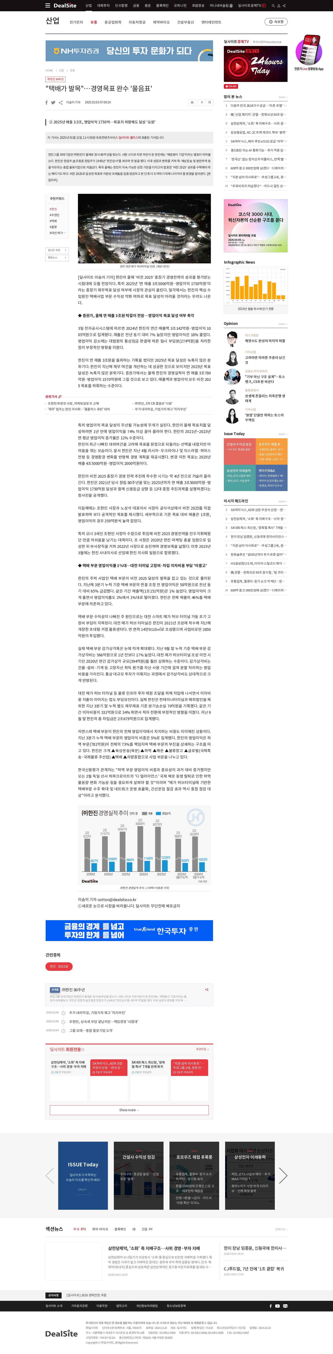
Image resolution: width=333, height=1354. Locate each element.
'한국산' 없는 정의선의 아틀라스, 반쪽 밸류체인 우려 (265, 159)
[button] (283, 1176)
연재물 (55, 989)
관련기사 (51, 396)
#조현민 (54, 215)
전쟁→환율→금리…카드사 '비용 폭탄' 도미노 (272, 459)
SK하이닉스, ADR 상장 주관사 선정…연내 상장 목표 (265, 510)
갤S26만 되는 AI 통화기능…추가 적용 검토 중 (260, 150)
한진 (59, 966)
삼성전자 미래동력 (239, 470)
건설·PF (147, 1229)
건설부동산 (185, 22)
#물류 (53, 227)
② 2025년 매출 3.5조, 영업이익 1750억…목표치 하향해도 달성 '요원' (102, 122)
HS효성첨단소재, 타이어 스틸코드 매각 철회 (259, 563)
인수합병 (121, 5)
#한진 (53, 209)
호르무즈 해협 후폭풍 (272, 444)
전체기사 (280, 1229)
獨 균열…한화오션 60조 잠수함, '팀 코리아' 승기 (262, 572)
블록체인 (162, 5)
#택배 (53, 221)
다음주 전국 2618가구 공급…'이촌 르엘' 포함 (260, 106)
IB (133, 1229)
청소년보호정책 (176, 1306)
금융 (136, 5)
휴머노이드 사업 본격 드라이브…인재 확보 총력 (240, 480)
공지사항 (53, 1295)
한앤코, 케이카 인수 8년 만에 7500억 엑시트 (272, 485)
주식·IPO (79, 1229)
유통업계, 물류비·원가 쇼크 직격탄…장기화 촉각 (272, 449)
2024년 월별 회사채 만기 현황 (256, 309)
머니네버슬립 (221, 5)
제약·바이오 (100, 1229)
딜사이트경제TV (252, 5)
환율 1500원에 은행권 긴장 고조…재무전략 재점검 (272, 454)
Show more (129, 1110)
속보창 (279, 22)
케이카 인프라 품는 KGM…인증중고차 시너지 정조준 (272, 480)
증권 (148, 5)
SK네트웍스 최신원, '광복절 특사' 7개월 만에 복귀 (263, 528)
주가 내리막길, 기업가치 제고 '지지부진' (161, 409)
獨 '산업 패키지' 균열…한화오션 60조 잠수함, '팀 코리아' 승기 (271, 115)
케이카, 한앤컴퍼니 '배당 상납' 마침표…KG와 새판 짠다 (272, 475)
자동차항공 (137, 22)
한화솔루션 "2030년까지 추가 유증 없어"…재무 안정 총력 (268, 555)
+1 (207, 989)
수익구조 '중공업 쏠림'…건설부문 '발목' (240, 449)
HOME (49, 70)
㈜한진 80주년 (55, 79)
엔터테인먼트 (211, 22)
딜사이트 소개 (53, 1306)
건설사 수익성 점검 (239, 444)
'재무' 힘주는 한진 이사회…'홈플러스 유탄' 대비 (79, 409)
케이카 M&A (267, 470)
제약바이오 (161, 22)
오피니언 (180, 5)
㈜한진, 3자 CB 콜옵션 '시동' (153, 404)
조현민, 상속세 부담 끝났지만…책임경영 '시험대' (103, 1021)
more (59, 396)
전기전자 (76, 22)
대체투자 (103, 5)
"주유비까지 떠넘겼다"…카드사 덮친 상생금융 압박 (264, 186)
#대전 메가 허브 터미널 (58, 232)
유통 (93, 22)
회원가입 (201, 1049)
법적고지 (121, 1306)
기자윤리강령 (79, 1306)
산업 (89, 5)
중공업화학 (112, 22)
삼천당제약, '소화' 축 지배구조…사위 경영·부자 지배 (265, 123)
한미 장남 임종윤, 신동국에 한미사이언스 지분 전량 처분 (267, 537)
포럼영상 (198, 5)
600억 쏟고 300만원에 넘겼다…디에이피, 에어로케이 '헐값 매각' (273, 168)
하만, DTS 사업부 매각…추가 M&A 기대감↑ (240, 475)
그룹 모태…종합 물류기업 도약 (91, 1030)
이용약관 (101, 1306)
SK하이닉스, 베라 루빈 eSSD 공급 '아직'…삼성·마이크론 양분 (272, 141)
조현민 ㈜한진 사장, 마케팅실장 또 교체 (73, 404)
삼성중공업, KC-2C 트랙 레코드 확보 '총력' (258, 132)
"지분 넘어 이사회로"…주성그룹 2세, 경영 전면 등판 (265, 177)
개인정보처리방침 (147, 1306)
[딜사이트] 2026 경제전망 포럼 (86, 1295)
